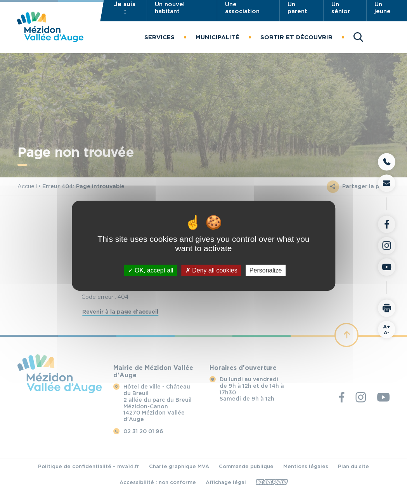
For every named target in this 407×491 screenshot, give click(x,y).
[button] (159, 37)
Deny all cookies (211, 270)
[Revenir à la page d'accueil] (50, 39)
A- (386, 329)
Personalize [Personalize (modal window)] (265, 270)
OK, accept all (150, 270)
